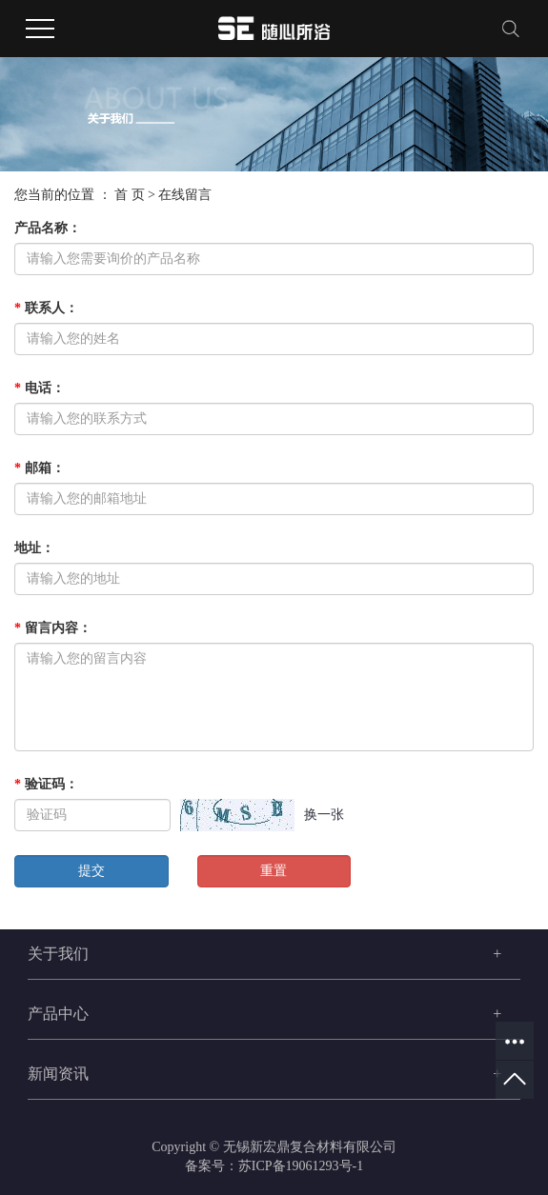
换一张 (324, 814)
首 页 (129, 195)
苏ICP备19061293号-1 (300, 1166)
